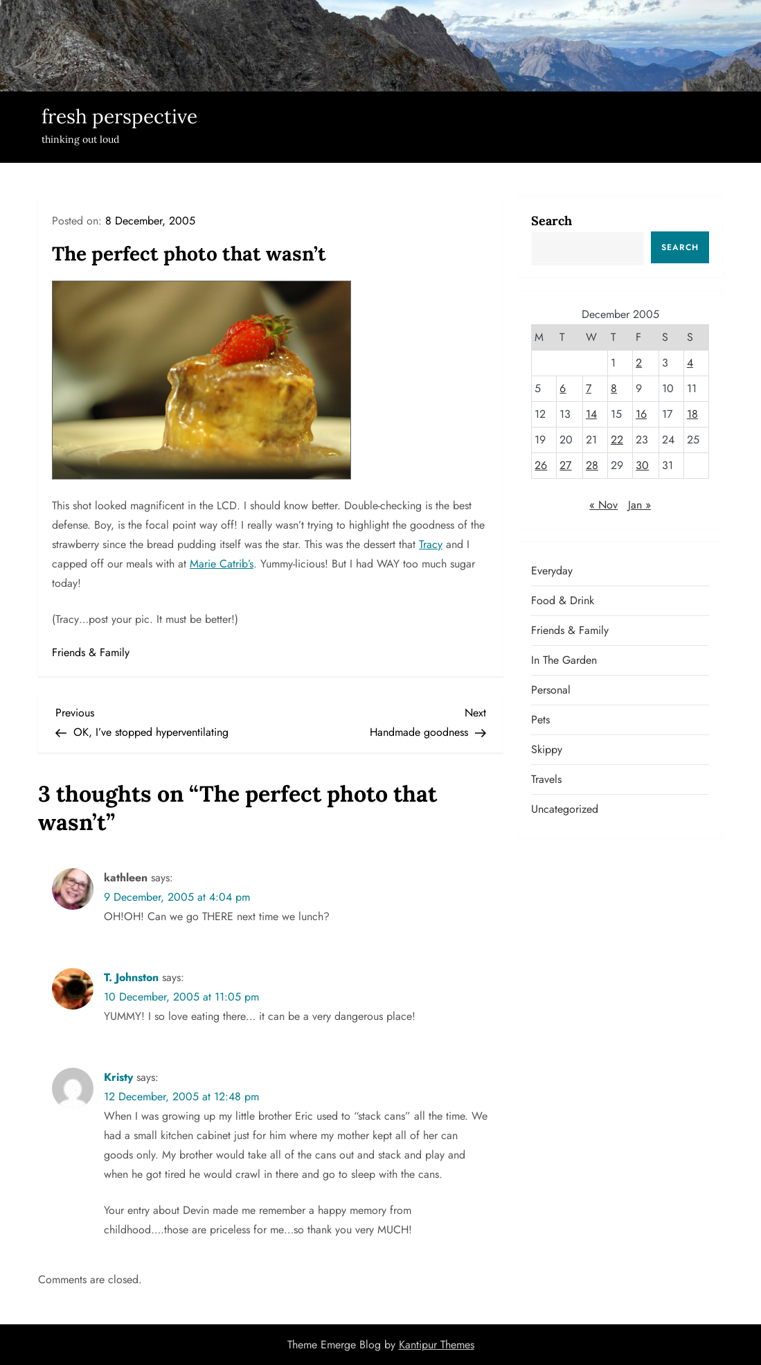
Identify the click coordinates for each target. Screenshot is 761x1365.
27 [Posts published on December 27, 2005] (565, 465)
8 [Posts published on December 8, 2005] (614, 388)
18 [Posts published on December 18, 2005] (692, 414)
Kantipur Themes (436, 1345)
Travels (546, 779)
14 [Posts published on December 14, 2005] (591, 414)
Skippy (546, 749)
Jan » (639, 505)
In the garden (564, 660)
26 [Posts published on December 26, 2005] (541, 465)
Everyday (552, 571)
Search (551, 221)
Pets (540, 720)
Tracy (430, 544)
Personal (551, 690)
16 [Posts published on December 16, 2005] (641, 414)
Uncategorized (564, 809)
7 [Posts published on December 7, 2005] (588, 388)
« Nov (603, 505)
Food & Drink (562, 600)
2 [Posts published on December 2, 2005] (639, 363)
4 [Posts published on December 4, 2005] (690, 363)
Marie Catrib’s (221, 564)
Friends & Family (90, 652)
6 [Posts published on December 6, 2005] (562, 388)
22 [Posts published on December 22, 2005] (617, 440)
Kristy (118, 1077)
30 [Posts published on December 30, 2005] (642, 465)
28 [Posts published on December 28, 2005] (592, 465)
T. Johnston (131, 977)
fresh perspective (119, 116)
